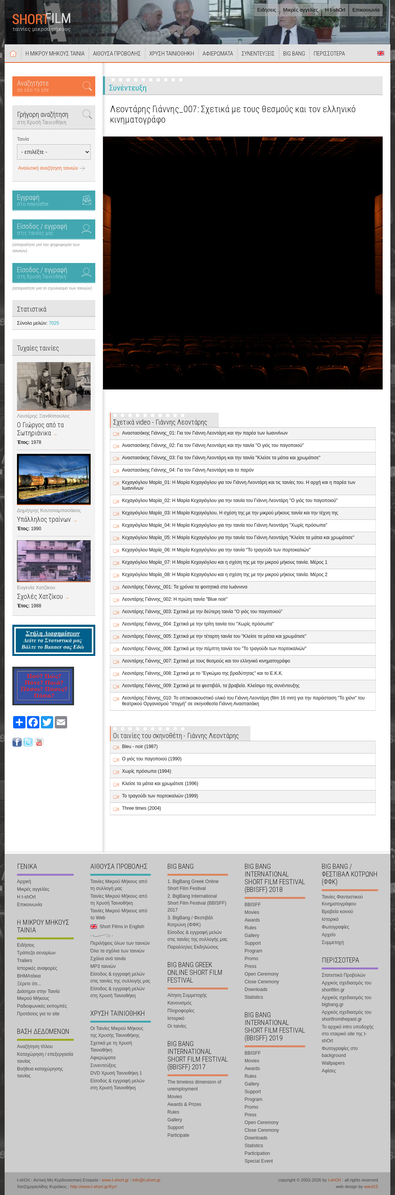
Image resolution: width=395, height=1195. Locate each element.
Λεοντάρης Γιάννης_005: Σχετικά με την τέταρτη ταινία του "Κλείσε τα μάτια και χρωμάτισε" (214, 636)
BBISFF (253, 904)
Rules (173, 1112)
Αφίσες (329, 1071)
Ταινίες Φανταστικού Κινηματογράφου (342, 900)
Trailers (24, 960)
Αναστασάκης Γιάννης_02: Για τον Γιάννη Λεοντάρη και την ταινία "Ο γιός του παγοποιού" (213, 445)
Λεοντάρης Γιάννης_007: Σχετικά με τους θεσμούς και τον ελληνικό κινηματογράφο (206, 661)
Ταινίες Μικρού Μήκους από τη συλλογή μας (118, 885)
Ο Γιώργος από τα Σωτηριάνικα (40, 429)
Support (175, 1127)
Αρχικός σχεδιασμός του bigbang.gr (346, 1001)
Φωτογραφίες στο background (340, 1052)
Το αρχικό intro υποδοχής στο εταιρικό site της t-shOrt (347, 1033)
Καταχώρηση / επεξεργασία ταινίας (45, 1058)
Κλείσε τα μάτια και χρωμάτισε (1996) (160, 783)
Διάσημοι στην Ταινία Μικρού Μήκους (38, 995)
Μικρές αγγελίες (300, 10)
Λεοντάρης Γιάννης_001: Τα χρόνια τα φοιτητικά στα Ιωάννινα (184, 587)
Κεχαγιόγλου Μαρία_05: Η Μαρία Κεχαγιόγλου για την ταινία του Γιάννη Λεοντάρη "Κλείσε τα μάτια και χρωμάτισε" (238, 537)
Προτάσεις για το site (38, 1013)
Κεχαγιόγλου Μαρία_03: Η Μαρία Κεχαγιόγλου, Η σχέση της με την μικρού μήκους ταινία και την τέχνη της (230, 513)
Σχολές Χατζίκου (40, 596)
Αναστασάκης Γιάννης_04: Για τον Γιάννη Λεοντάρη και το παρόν (188, 470)
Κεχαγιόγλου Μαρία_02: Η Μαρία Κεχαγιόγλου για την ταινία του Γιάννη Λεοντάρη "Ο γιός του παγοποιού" (230, 500)
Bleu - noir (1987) (140, 746)
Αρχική (13, 53)
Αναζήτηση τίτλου (35, 1046)
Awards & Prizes (184, 1104)
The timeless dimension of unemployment (194, 1085)
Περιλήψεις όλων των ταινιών (120, 943)
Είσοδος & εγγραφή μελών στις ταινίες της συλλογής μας (120, 977)
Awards (252, 920)
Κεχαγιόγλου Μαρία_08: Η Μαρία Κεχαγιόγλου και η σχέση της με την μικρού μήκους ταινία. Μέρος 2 (224, 574)
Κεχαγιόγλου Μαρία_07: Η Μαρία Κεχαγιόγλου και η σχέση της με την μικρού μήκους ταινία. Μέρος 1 (224, 562)
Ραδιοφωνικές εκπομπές (42, 1006)
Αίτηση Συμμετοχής (187, 995)
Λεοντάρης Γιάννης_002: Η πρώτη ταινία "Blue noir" (175, 599)
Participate (178, 1135)
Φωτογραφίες (335, 927)
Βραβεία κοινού (337, 911)
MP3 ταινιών (103, 966)
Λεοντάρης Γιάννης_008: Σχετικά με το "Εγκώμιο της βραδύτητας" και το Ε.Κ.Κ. (202, 673)
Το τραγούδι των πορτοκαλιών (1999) (160, 796)
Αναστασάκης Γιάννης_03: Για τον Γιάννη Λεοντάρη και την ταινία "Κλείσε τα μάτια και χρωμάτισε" (221, 457)
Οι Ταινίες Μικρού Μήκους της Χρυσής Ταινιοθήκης (116, 1032)
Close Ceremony (262, 981)
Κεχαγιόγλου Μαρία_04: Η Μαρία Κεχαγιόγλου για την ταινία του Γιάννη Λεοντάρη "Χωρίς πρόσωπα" (224, 525)
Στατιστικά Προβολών (343, 975)
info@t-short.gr (146, 1180)
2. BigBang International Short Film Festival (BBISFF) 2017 (196, 903)
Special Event (259, 1161)
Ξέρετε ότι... (29, 983)
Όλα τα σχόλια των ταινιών (117, 951)
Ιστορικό (175, 1018)
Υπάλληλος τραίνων (44, 519)
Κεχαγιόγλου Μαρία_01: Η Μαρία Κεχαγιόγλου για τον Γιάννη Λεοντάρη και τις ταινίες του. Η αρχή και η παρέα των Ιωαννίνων (238, 485)
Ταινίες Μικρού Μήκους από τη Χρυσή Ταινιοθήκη (118, 899)
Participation (257, 1153)
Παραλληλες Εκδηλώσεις (192, 947)
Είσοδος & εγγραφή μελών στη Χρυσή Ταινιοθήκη (117, 992)
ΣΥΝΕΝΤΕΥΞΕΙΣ (258, 53)
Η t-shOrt (335, 10)
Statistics (254, 997)
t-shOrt (334, 1180)
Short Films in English (380, 53)
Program (253, 951)
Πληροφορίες (180, 1010)
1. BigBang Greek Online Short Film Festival (193, 885)
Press (251, 966)
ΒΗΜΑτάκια (29, 976)
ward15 (371, 1186)
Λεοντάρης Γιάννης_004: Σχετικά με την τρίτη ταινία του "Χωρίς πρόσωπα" (198, 624)
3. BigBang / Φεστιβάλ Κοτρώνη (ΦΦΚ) (190, 921)
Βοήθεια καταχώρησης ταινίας (40, 1072)
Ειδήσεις (266, 10)
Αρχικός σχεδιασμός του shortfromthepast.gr (346, 1016)
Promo (251, 958)
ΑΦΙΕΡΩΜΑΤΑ (218, 53)
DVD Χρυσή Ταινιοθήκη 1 (116, 1073)
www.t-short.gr (115, 1180)
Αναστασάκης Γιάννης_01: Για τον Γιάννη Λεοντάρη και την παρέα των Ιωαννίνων (205, 433)
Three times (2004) (141, 808)
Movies (174, 1096)
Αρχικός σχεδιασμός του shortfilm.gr (346, 986)
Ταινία (23, 139)
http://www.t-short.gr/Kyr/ (93, 1186)
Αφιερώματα (102, 1057)
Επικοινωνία (366, 10)
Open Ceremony (262, 974)
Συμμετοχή (333, 942)
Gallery (174, 1120)
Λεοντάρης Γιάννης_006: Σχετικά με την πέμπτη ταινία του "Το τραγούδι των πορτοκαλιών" (214, 648)
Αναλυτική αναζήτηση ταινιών (48, 168)
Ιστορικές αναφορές (37, 968)
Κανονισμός (179, 1003)
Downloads (256, 989)
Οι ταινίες (176, 1026)
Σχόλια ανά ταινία (108, 958)
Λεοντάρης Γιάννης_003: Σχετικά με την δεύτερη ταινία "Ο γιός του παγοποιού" (202, 611)
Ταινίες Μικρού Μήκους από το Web (118, 914)
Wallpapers (333, 1063)
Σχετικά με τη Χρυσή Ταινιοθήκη (111, 1046)
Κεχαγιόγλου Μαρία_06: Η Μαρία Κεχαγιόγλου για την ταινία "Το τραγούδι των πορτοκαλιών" (216, 550)
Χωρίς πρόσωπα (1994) (146, 771)
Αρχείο (329, 934)
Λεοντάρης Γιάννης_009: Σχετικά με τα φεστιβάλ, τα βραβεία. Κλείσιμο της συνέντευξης (211, 685)
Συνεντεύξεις (103, 1065)
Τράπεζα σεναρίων (36, 953)
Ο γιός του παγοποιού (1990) (152, 759)
